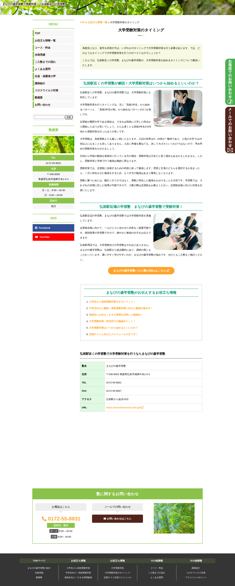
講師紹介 (196, 568)
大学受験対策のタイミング (117, 572)
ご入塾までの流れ (156, 572)
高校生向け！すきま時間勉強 (78, 577)
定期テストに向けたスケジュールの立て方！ (113, 334)
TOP (82, 22)
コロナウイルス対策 (195, 572)
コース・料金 (156, 568)
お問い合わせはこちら (117, 518)
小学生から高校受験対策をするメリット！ (112, 301)
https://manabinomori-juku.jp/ (125, 407)
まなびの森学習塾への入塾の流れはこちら (141, 270)
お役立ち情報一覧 (97, 22)
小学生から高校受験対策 (78, 568)
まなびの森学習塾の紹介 (39, 568)
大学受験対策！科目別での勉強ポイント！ (112, 321)
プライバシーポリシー (195, 577)
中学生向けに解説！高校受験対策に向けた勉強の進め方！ (121, 308)
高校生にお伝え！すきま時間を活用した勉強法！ (116, 314)
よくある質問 (156, 577)
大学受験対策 (117, 568)
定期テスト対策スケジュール (117, 577)
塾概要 (39, 577)
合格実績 (39, 572)
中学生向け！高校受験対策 (78, 572)
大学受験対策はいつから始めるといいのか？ (113, 327)
